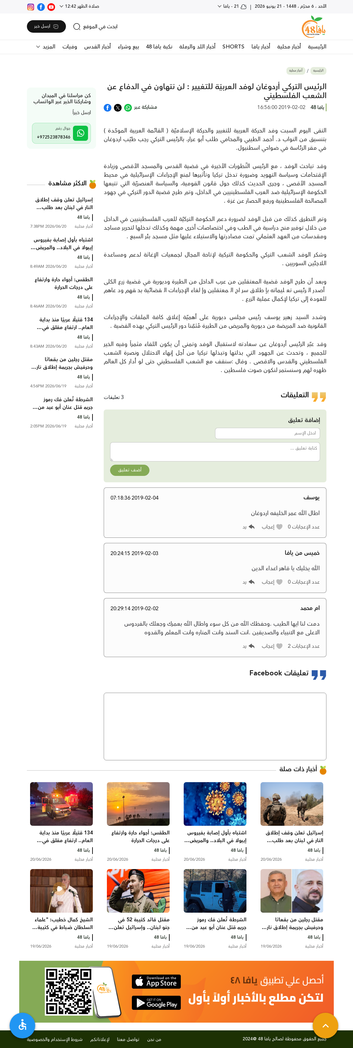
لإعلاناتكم (99, 1039)
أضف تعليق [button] (129, 470)
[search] (95, 26)
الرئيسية (317, 47)
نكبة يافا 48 (159, 47)
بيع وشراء (128, 47)
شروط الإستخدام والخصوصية (55, 1039)
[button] (272, 527)
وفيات (69, 47)
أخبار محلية (289, 47)
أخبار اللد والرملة (197, 47)
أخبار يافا (261, 47)
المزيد (48, 47)
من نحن (154, 1039)
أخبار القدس (97, 47)
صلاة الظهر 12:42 (81, 6)
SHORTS (233, 47)
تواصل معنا (128, 1039)
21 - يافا (234, 6)
